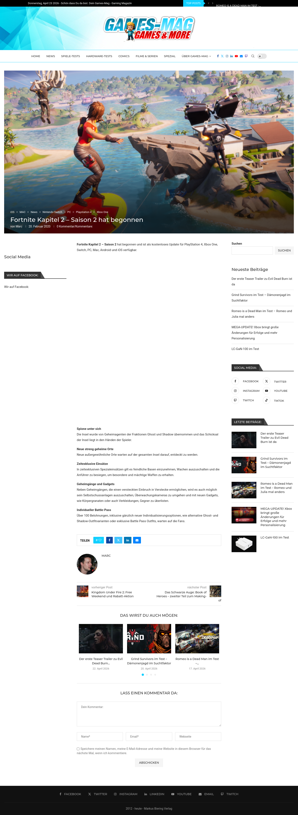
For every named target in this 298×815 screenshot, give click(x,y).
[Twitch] (246, 56)
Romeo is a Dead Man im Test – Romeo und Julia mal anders (277, 488)
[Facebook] (218, 56)
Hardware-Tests (99, 56)
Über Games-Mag (195, 56)
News (50, 56)
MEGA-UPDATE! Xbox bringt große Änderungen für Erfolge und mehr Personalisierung (255, 332)
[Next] (212, 3)
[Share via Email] (137, 540)
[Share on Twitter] (118, 540)
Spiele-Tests (70, 56)
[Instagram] (227, 56)
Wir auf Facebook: (16, 286)
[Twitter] (222, 56)
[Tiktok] (277, 400)
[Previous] (208, 3)
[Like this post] (100, 540)
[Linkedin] (231, 56)
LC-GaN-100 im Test (245, 349)
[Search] (253, 56)
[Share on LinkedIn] (127, 540)
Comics (124, 56)
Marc (19, 226)
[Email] (241, 56)
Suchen (237, 243)
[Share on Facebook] (109, 540)
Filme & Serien (147, 56)
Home (35, 56)
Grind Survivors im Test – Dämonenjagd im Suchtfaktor (257, 3)
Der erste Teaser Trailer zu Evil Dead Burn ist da (274, 438)
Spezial (169, 56)
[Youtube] (236, 56)
